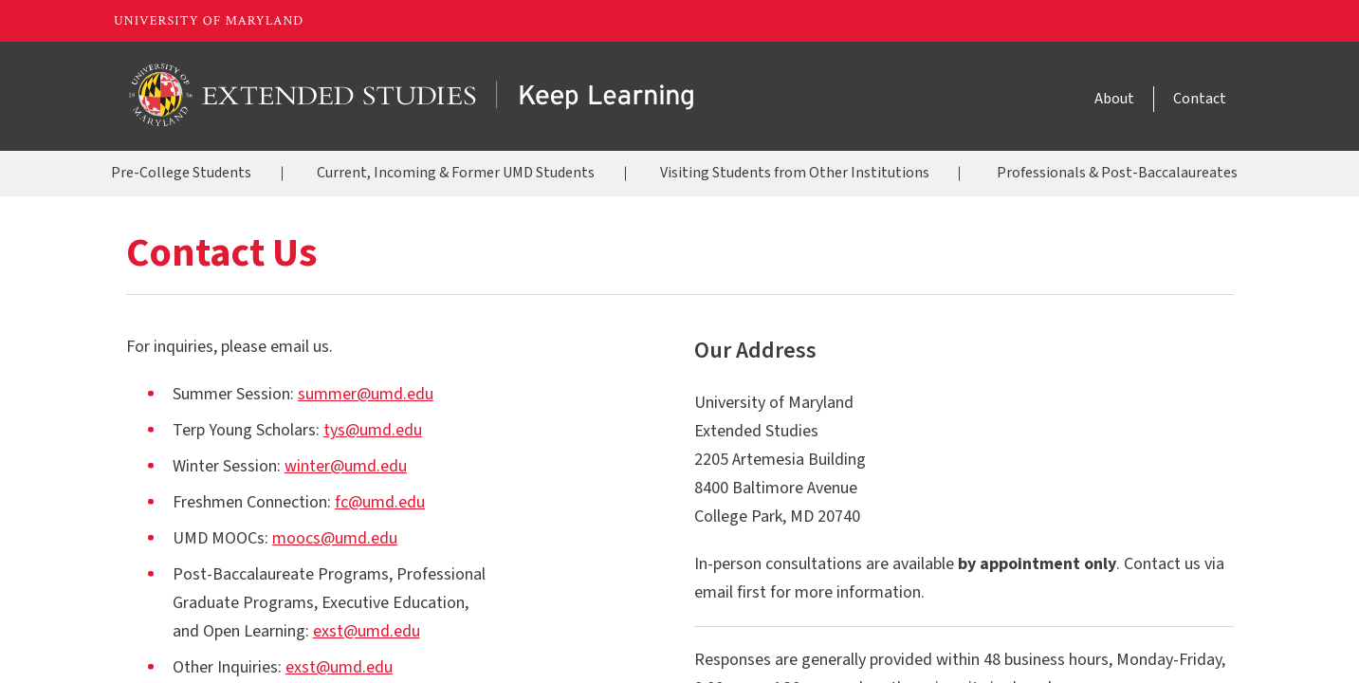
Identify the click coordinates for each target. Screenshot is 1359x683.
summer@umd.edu (365, 394)
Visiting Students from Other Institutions (794, 172)
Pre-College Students (181, 172)
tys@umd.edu (372, 430)
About (1114, 98)
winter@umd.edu (346, 466)
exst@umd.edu (366, 631)
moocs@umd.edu (334, 538)
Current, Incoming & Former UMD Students (456, 172)
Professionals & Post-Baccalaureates (1117, 172)
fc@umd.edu (380, 502)
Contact (1199, 98)
